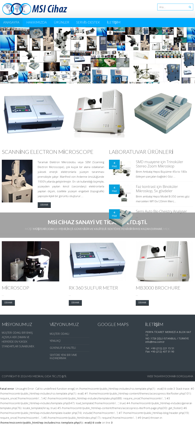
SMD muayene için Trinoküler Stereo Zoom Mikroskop (159, 164)
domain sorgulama (179, 376)
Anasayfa (11, 22)
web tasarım (156, 376)
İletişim (113, 22)
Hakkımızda (36, 22)
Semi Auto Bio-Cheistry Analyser (161, 211)
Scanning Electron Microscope (47, 151)
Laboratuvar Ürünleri (141, 151)
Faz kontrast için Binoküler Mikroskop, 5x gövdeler (157, 188)
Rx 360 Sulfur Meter (93, 288)
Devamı (44, 204)
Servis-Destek (88, 22)
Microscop (15, 288)
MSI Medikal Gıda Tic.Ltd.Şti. (47, 376)
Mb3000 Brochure (158, 288)
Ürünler (61, 22)
